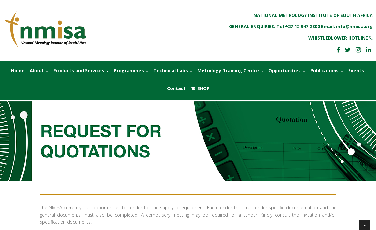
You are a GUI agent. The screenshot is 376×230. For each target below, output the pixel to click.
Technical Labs (172, 70)
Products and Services (81, 70)
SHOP (200, 88)
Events (356, 70)
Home (18, 70)
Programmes (131, 70)
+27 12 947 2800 (302, 26)
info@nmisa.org (354, 26)
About (39, 70)
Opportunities (287, 70)
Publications (326, 70)
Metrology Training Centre (230, 70)
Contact (176, 88)
